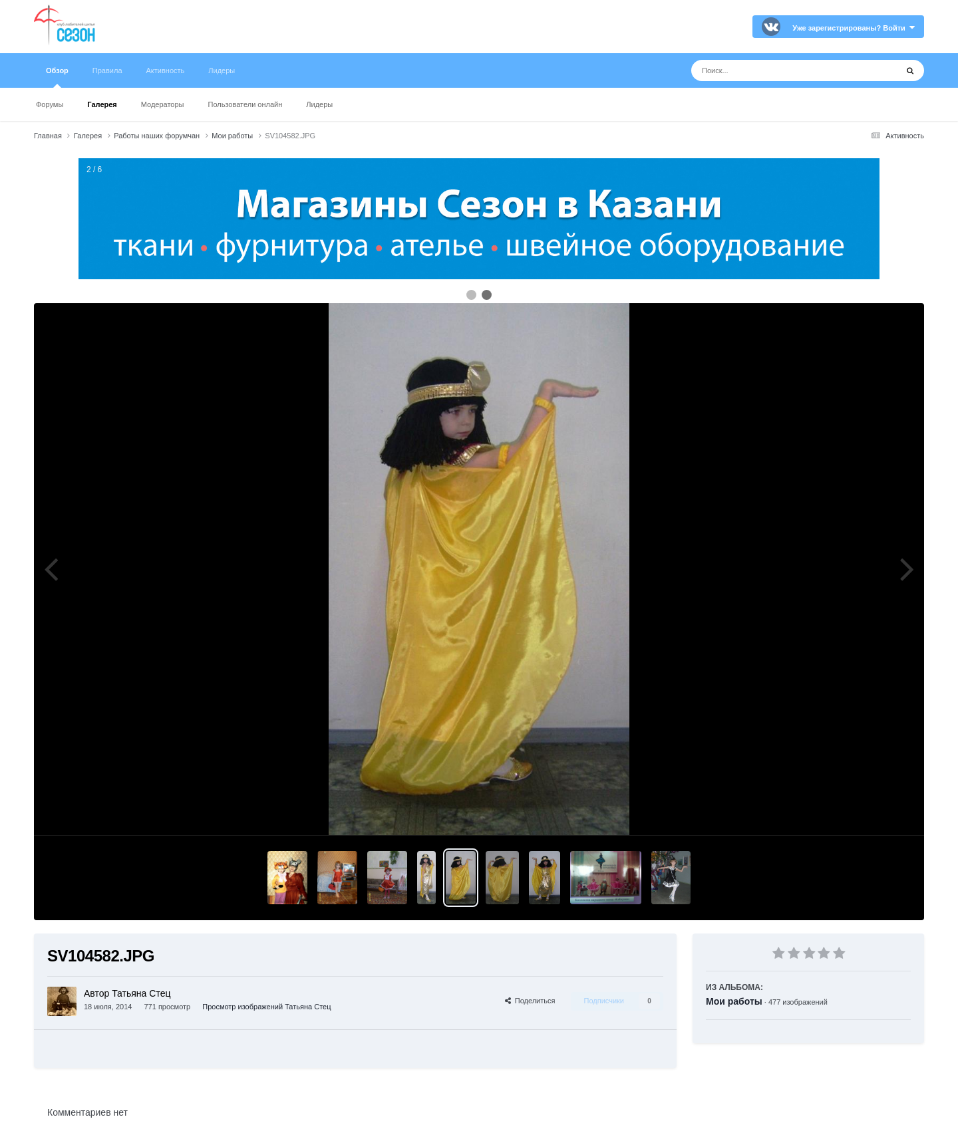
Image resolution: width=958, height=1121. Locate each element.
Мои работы (734, 1001)
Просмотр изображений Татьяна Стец (266, 1007)
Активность (165, 70)
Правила (107, 70)
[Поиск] (769, 70)
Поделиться (530, 1001)
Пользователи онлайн (245, 104)
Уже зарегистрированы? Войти (853, 28)
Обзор (57, 77)
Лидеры (319, 104)
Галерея (101, 104)
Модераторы (162, 104)
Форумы (49, 104)
